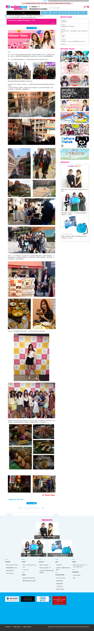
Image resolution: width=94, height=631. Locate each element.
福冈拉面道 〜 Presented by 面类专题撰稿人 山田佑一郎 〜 (73, 41)
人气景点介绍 (59, 586)
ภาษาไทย (73, 0)
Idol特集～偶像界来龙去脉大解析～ (63, 568)
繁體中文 (63, 0)
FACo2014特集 (29, 15)
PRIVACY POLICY (17, 626)
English (68, 0)
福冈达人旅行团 (60, 589)
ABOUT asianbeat (27, 626)
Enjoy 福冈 (52, 13)
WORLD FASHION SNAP (12, 565)
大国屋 (62, 36)
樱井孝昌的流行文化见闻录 (29, 580)
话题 (21, 13)
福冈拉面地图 (59, 583)
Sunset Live (26, 569)
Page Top (55, 514)
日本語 (50, 0)
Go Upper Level (9, 514)
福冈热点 (31, 13)
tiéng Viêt (78, 0)
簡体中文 (58, 0)
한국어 (54, 0)
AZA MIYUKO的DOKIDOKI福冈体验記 (46, 571)
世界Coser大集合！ (44, 565)
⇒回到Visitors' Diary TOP (15, 499)
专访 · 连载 (63, 13)
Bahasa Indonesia (85, 0)
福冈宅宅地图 (59, 580)
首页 (8, 15)
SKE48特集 (59, 565)
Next (34, 28)
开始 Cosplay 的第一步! (45, 567)
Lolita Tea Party (10, 573)
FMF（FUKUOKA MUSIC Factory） (30, 566)
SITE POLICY (8, 626)
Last (43, 508)
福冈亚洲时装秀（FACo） (20, 15)
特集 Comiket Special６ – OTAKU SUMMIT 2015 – (80, 566)
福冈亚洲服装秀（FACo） (12, 567)
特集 (73, 13)
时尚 (13, 15)
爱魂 (74, 578)
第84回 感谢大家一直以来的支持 (68, 26)
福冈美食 (42, 13)
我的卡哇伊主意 (10, 570)
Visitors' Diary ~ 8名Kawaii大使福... (12, 17)
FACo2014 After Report (38, 15)
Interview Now (76, 575)
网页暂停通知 (64, 21)
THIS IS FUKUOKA (60, 578)
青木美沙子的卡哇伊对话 (29, 578)
